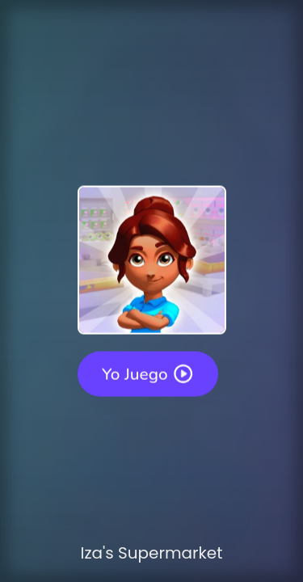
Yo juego (148, 373)
